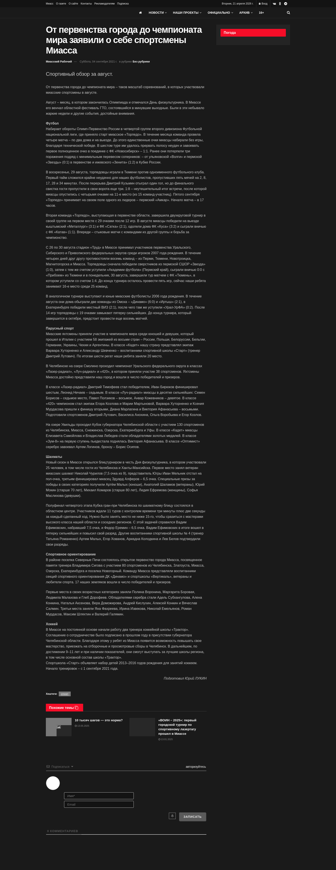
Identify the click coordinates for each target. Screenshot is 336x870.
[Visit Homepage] (78, 12)
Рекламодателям (104, 3)
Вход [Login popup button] (263, 3)
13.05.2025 (82, 726)
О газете (61, 3)
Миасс (49, 3)
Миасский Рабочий (59, 61)
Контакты (86, 3)
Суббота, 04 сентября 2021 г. (98, 61)
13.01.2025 (165, 739)
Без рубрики (141, 61)
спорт (65, 693)
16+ (261, 12)
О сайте (73, 3)
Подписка (123, 3)
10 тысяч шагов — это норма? (99, 720)
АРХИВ (244, 12)
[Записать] (192, 816)
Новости (156, 12)
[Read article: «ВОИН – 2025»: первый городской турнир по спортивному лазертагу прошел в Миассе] (142, 727)
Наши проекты (185, 12)
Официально (219, 12)
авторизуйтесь (195, 766)
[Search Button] (288, 12)
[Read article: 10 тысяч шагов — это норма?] (59, 727)
